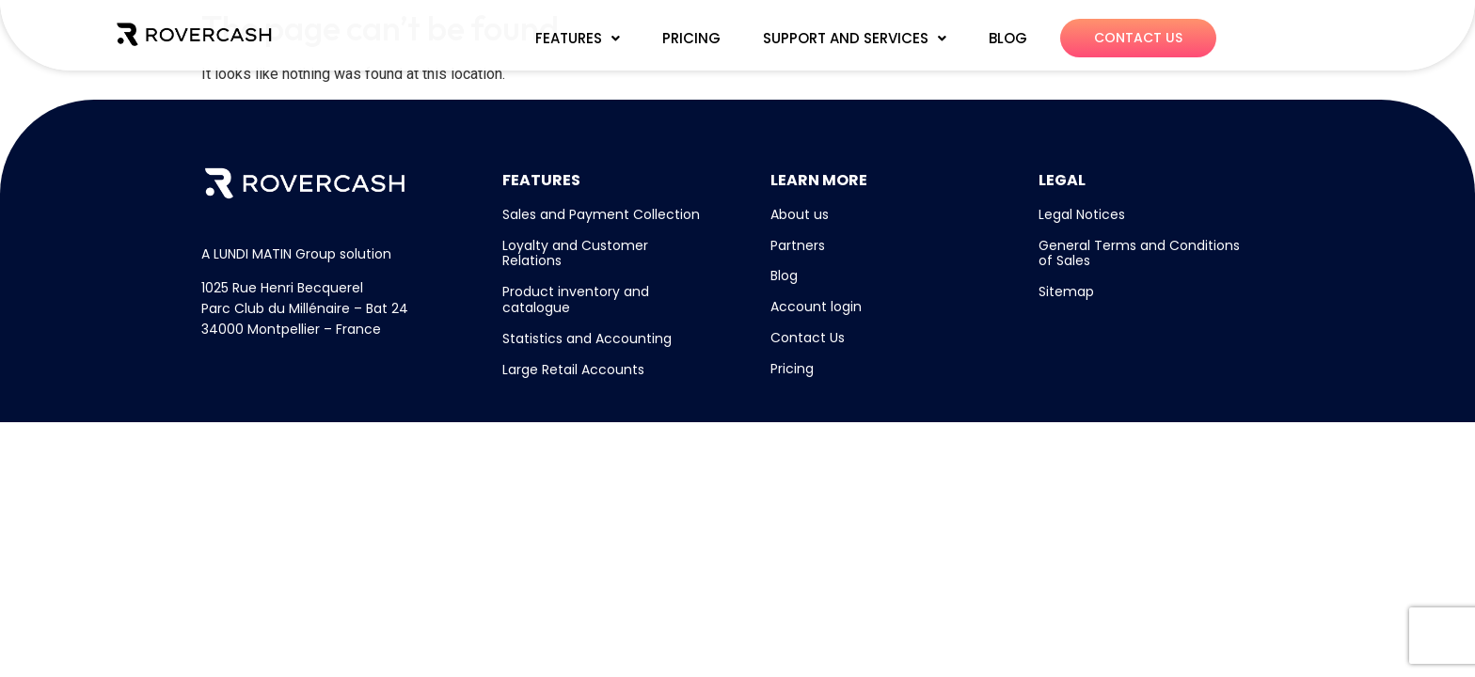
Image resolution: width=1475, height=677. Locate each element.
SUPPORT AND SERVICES (854, 38)
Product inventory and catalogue (575, 299)
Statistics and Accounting (587, 338)
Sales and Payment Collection (601, 214)
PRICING (691, 38)
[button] (577, 38)
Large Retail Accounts (573, 369)
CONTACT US (1138, 37)
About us (799, 214)
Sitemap (1066, 291)
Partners (797, 245)
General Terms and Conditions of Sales (1139, 253)
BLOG (1008, 38)
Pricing (792, 368)
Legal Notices (1082, 214)
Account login (816, 306)
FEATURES (577, 38)
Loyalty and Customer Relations (575, 253)
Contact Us (807, 337)
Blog (784, 275)
